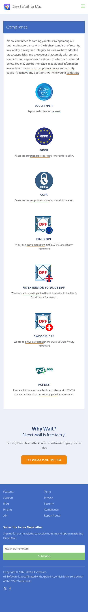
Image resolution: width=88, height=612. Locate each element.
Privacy (48, 497)
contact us (72, 73)
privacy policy (50, 68)
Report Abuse (52, 515)
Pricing (7, 509)
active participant (36, 245)
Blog (6, 503)
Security (49, 503)
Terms (47, 491)
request (56, 111)
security (69, 68)
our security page (47, 394)
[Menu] (83, 7)
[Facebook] (10, 589)
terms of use (34, 68)
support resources (40, 156)
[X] (5, 589)
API (5, 515)
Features (8, 491)
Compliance (51, 509)
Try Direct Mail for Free (43, 459)
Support (8, 497)
